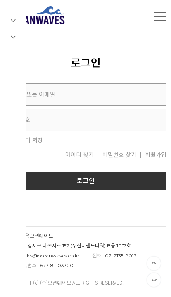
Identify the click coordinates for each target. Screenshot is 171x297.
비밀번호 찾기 (119, 154)
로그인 (85, 181)
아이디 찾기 (79, 154)
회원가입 (155, 154)
